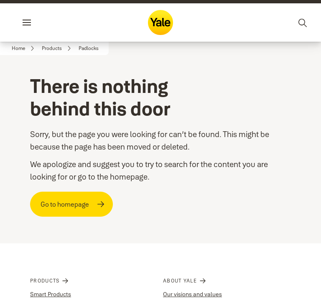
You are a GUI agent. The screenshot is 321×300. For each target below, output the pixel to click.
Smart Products (50, 282)
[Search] (303, 22)
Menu (40, 22)
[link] (24, 48)
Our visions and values (192, 282)
